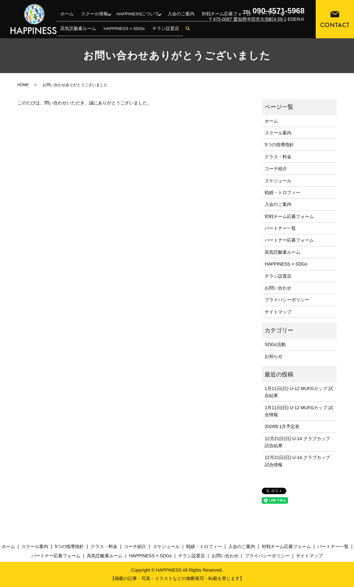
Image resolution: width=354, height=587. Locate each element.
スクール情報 (83, 21)
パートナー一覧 (280, 228)
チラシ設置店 (69, 31)
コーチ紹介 (276, 168)
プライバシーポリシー (287, 299)
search (86, 31)
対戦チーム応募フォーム (192, 21)
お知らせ (273, 356)
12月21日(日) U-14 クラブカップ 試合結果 (297, 442)
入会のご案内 (157, 21)
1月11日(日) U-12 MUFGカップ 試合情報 (299, 411)
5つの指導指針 (279, 144)
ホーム (63, 21)
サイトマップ (278, 311)
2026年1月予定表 (282, 426)
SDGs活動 (275, 344)
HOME (23, 85)
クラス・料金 (278, 156)
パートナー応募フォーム (289, 240)
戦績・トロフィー (282, 192)
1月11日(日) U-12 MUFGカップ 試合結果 (299, 392)
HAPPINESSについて (120, 21)
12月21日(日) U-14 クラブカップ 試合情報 (297, 461)
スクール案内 (278, 132)
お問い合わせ (278, 287)
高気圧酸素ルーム (282, 252)
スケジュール (278, 180)
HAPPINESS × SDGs (286, 264)
